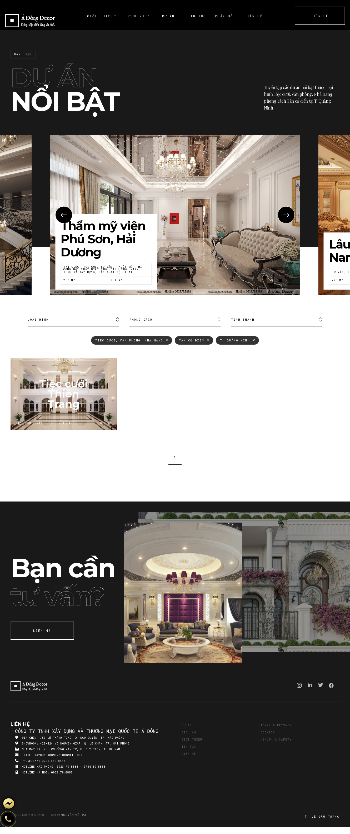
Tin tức (189, 746)
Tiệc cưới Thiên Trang (64, 394)
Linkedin (310, 685)
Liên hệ (189, 754)
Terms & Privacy (276, 725)
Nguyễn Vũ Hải (73, 814)
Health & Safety (276, 739)
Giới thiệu (192, 739)
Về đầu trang (321, 817)
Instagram (299, 685)
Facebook (331, 685)
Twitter (320, 685)
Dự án (187, 725)
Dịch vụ (189, 732)
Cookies (268, 732)
